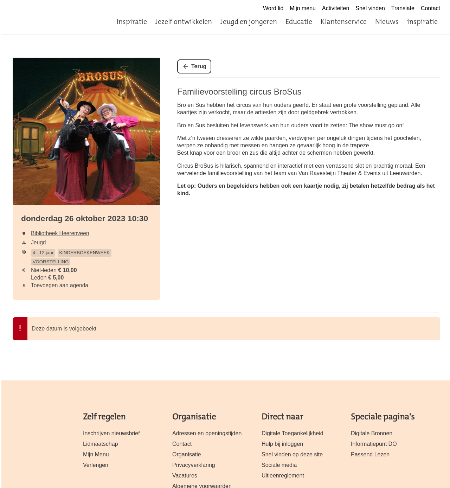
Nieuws (387, 21)
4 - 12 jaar (43, 252)
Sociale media (279, 465)
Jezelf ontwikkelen (183, 21)
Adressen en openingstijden (207, 433)
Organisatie (186, 454)
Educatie (298, 21)
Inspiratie (132, 21)
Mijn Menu (96, 454)
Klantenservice (344, 21)
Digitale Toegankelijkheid (292, 433)
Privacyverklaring (193, 465)
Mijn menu (303, 8)
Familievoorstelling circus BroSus (239, 91)
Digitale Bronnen (371, 433)
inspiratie (422, 21)
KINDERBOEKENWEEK (84, 252)
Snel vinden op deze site (292, 454)
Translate (402, 8)
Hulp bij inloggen (282, 444)
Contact (430, 8)
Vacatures (184, 476)
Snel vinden (370, 8)
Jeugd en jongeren (248, 21)
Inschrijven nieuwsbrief (111, 433)
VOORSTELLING (51, 261)
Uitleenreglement (283, 476)
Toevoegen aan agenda (59, 285)
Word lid (273, 8)
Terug (198, 66)
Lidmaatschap (100, 444)
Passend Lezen (370, 454)
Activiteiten (335, 8)
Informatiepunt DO (374, 444)
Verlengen (95, 465)
